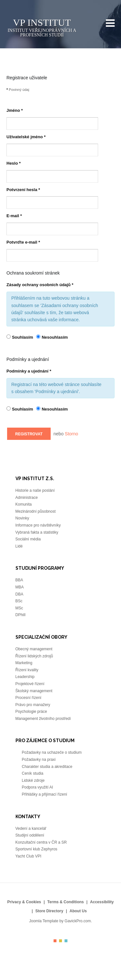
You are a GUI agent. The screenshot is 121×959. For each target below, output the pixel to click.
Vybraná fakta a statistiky (36, 532)
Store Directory (49, 911)
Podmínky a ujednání (28, 371)
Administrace (26, 497)
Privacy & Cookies (24, 902)
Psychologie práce (31, 711)
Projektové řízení (30, 684)
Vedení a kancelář (31, 828)
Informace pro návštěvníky (38, 525)
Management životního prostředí (43, 718)
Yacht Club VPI (29, 856)
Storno (71, 433)
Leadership (25, 676)
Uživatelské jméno (25, 136)
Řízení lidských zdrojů (34, 656)
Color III (66, 940)
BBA (19, 580)
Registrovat (29, 434)
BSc (19, 601)
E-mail (14, 215)
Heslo (13, 163)
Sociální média (28, 539)
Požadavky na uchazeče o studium (52, 752)
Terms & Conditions (65, 902)
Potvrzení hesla (23, 189)
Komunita (23, 504)
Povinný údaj (17, 90)
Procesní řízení (28, 697)
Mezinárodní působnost (35, 511)
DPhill (21, 615)
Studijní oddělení (29, 835)
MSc (19, 608)
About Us (78, 911)
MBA (19, 587)
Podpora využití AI (38, 787)
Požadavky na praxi (39, 759)
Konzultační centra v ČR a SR (41, 842)
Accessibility (102, 902)
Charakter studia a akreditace (48, 766)
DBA (19, 594)
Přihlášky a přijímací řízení (44, 794)
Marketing (24, 663)
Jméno (14, 110)
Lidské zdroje (33, 780)
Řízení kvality (26, 670)
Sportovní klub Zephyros (36, 849)
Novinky (22, 518)
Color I (55, 940)
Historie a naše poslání (35, 490)
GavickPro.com (78, 921)
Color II (60, 940)
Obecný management (34, 649)
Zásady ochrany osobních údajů (39, 284)
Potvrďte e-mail (23, 242)
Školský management (34, 691)
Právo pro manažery (32, 704)
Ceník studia (33, 773)
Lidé (19, 546)
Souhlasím (23, 337)
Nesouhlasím (55, 337)
